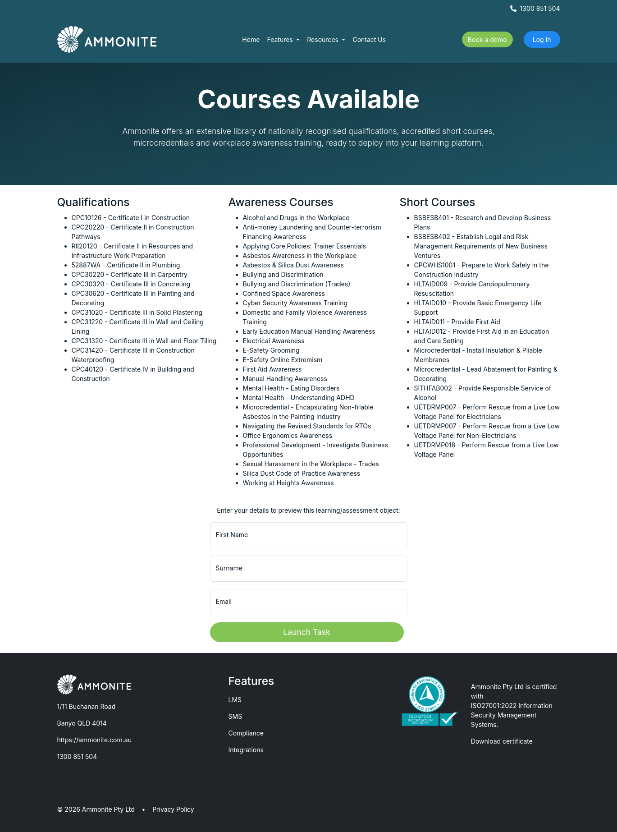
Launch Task (306, 632)
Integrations (246, 750)
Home (251, 39)
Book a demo (487, 39)
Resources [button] (323, 39)
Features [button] (280, 39)
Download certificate (502, 741)
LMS (235, 699)
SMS (235, 716)
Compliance (246, 733)
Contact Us (369, 39)
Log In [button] (542, 39)
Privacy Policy (173, 809)
